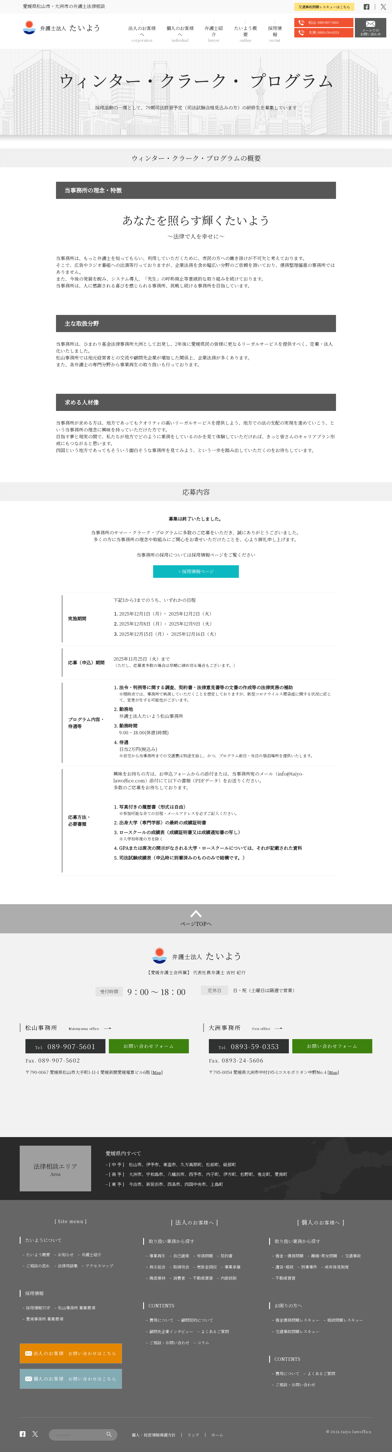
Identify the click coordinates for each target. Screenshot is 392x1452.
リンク (193, 1435)
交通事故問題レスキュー (297, 1331)
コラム (203, 1342)
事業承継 (233, 1267)
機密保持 (157, 1278)
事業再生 (157, 1256)
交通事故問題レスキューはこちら (324, 6)
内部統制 (229, 1278)
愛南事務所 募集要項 (44, 1319)
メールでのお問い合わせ (370, 32)
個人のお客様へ (180, 34)
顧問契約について (197, 1320)
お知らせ (66, 1254)
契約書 (227, 1256)
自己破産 (181, 1256)
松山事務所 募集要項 (76, 1308)
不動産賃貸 (203, 1278)
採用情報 (274, 34)
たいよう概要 (245, 34)
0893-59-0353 (249, 1046)
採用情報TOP (38, 1308)
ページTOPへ (196, 923)
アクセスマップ (99, 1266)
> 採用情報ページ (196, 571)
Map (157, 1072)
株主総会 (157, 1267)
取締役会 (181, 1267)
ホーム (217, 1435)
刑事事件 (309, 1267)
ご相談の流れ (38, 1266)
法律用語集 (68, 1266)
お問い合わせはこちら (71, 1353)
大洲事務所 (239, 1027)
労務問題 (205, 1256)
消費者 (179, 1278)
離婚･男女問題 (324, 1256)
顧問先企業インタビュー (171, 1331)
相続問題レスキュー (345, 1320)
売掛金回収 (207, 1267)
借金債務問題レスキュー (297, 1320)
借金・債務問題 (289, 1256)
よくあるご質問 (215, 1331)
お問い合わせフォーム (148, 1046)
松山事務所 (62, 1027)
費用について (161, 1320)
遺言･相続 (284, 1267)
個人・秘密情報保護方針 (154, 1435)
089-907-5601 (65, 1046)
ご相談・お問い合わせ (169, 1342)
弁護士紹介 (214, 34)
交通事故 (353, 1256)
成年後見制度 (337, 1267)
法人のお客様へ (142, 34)
